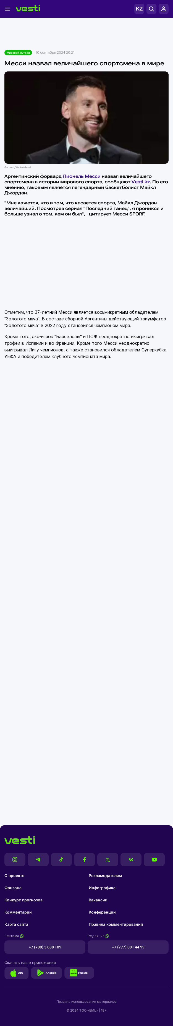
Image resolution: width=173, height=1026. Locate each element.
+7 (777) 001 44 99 (128, 947)
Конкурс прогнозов (23, 900)
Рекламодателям (105, 875)
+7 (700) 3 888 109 (45, 947)
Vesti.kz (141, 181)
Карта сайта (16, 924)
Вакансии (98, 900)
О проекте (14, 875)
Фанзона (13, 887)
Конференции (102, 912)
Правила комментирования (116, 924)
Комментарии (18, 912)
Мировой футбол (18, 52)
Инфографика (102, 887)
